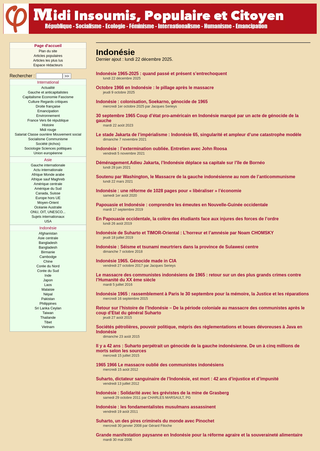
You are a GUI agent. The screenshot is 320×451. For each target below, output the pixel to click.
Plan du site (48, 51)
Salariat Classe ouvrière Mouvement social (48, 134)
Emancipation (48, 111)
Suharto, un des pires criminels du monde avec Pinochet (155, 421)
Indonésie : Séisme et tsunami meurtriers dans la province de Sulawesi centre (177, 246)
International (48, 82)
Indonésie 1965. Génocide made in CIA (136, 260)
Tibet (48, 322)
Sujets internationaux (48, 217)
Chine (47, 261)
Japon (48, 280)
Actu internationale (48, 170)
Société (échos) (48, 144)
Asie (48, 160)
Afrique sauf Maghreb (48, 179)
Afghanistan (48, 233)
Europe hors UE (48, 198)
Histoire (48, 125)
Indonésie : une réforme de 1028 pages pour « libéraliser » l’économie (168, 190)
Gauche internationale (48, 165)
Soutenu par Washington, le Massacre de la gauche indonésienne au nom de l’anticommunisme (195, 176)
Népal (47, 294)
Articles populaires (48, 56)
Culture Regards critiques (48, 102)
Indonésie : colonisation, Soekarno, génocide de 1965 (152, 101)
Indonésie (47, 228)
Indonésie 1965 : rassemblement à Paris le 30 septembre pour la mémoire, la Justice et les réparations (202, 294)
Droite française (48, 106)
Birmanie (48, 252)
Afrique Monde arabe (48, 174)
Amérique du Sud (48, 188)
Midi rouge (48, 130)
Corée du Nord (48, 266)
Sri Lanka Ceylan (48, 308)
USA (48, 221)
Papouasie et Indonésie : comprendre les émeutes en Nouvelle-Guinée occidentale (182, 204)
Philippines (47, 303)
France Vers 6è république (48, 120)
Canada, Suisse (48, 193)
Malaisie (48, 289)
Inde (48, 275)
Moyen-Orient (48, 202)
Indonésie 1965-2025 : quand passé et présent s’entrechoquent (161, 73)
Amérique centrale (48, 184)
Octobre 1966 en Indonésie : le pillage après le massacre (155, 87)
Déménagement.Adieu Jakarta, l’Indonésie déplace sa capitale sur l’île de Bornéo (180, 162)
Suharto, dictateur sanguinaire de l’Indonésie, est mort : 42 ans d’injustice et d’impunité (187, 378)
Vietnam (48, 327)
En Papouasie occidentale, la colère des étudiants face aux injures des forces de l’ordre (187, 218)
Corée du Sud (48, 271)
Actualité (48, 88)
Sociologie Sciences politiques (48, 148)
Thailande (48, 317)
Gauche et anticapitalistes (48, 92)
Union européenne (47, 153)
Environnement (48, 116)
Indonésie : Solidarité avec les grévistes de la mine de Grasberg (162, 393)
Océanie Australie (48, 207)
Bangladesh (48, 243)
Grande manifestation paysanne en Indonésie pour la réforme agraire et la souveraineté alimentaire (199, 435)
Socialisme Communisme (48, 139)
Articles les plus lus (48, 60)
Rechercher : (22, 75)
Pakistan (48, 299)
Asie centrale (48, 238)
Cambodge (48, 257)
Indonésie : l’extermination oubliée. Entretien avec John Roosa (161, 148)
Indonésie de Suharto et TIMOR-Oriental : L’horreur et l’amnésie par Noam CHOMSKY (185, 232)
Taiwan (48, 313)
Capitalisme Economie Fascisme (47, 97)
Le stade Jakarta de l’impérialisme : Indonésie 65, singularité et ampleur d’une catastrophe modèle (198, 134)
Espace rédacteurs (48, 65)
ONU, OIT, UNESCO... (48, 212)
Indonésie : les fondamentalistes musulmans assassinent (156, 407)
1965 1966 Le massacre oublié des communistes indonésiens (160, 364)
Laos (48, 285)
